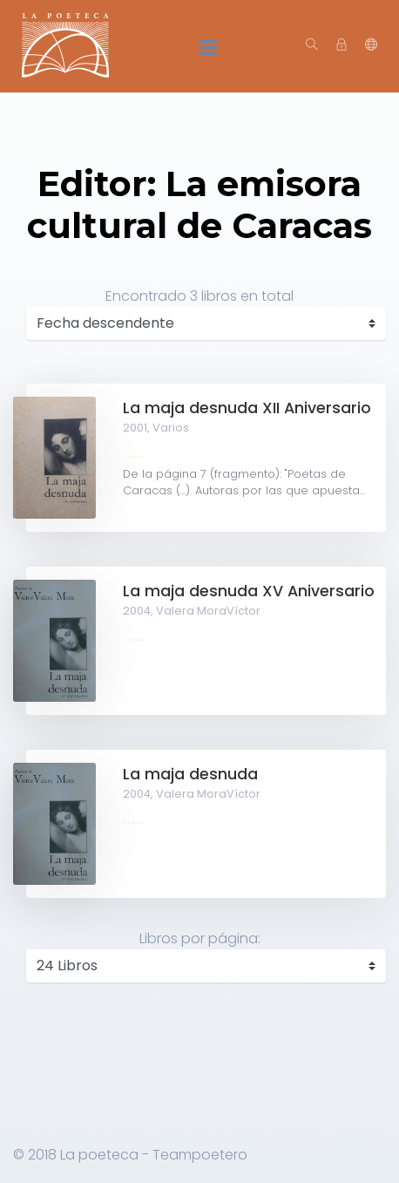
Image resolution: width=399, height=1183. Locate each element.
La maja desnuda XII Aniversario (247, 408)
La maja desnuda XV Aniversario (249, 591)
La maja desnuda (190, 774)
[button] (371, 45)
